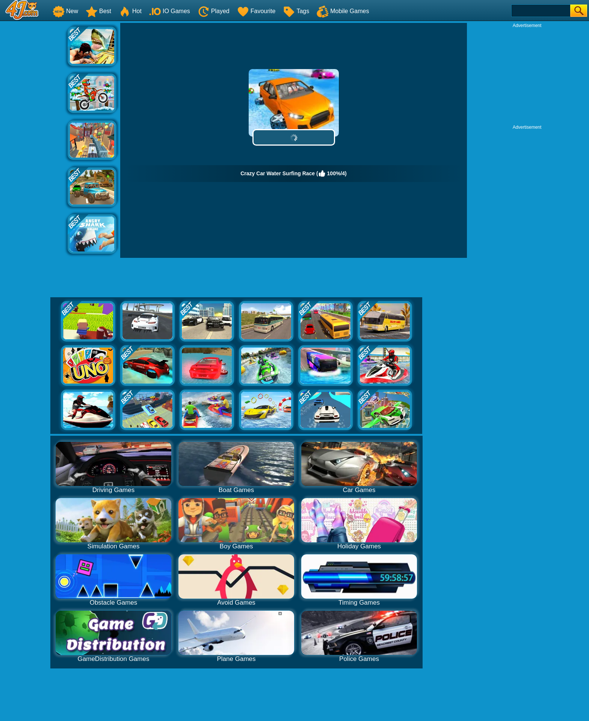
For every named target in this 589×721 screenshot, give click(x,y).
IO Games (169, 11)
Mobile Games (343, 11)
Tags (296, 11)
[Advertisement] (34, 135)
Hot (130, 11)
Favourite (256, 11)
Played (214, 11)
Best (98, 11)
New (65, 11)
